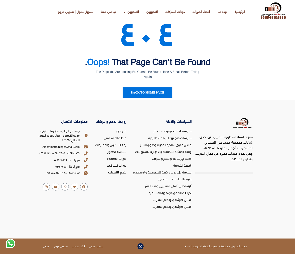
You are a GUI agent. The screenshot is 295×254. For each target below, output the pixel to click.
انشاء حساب (78, 246)
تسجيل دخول (96, 246)
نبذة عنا (222, 12)
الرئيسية (240, 12)
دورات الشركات (175, 12)
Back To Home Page (147, 92)
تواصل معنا (108, 12)
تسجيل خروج (60, 246)
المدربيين (152, 12)
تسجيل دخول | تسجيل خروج (75, 12)
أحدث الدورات (201, 12)
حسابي (45, 246)
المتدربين (131, 12)
